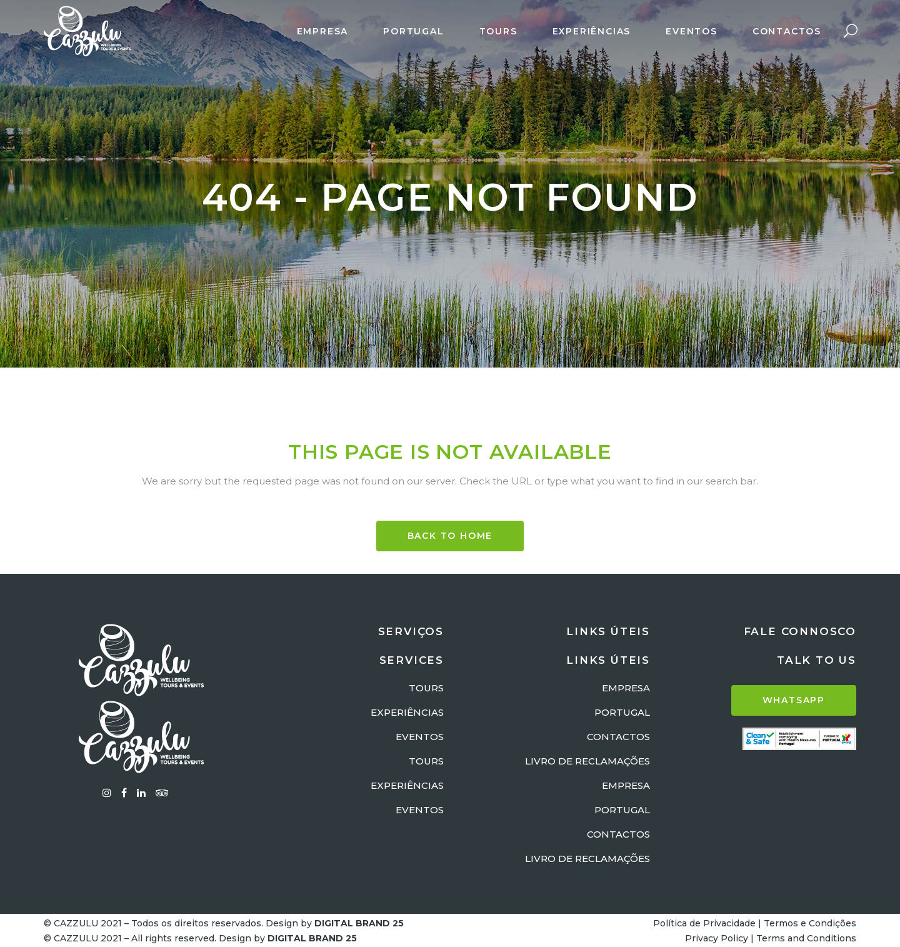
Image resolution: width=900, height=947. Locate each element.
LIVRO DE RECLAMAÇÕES (587, 761)
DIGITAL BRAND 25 (359, 923)
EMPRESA (626, 688)
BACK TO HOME (450, 535)
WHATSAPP (793, 700)
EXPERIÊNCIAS (407, 712)
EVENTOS (420, 737)
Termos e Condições (810, 923)
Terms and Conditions (806, 938)
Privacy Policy (716, 938)
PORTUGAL (622, 712)
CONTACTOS (618, 737)
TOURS (426, 688)
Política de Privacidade (704, 923)
